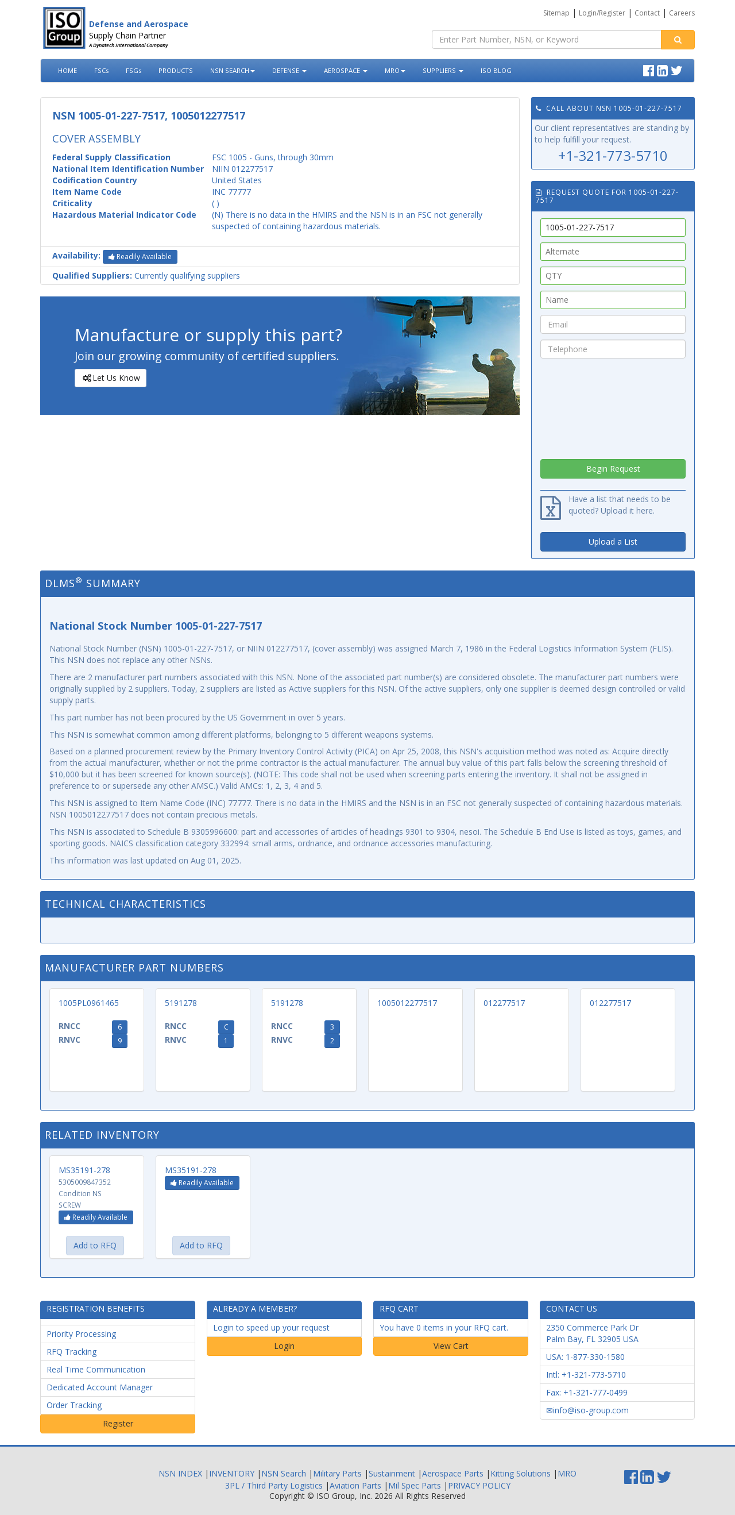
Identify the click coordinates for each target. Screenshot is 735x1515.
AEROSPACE (346, 70)
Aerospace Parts (452, 1473)
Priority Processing (81, 1333)
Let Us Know (110, 378)
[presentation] (613, 405)
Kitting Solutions (520, 1473)
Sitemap (556, 13)
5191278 (181, 1002)
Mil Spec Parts (414, 1485)
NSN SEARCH (232, 70)
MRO (395, 70)
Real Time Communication (96, 1369)
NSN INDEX (180, 1473)
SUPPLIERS (443, 70)
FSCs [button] (101, 70)
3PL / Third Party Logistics (274, 1485)
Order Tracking (74, 1405)
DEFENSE (289, 70)
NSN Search (283, 1473)
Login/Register (602, 13)
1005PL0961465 (89, 1002)
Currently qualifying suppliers (146, 275)
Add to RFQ (95, 1245)
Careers (682, 13)
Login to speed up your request (271, 1327)
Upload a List (613, 541)
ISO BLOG (496, 70)
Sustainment (392, 1473)
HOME (67, 70)
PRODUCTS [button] (175, 70)
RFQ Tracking (71, 1351)
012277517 (504, 1002)
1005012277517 (407, 1002)
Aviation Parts (355, 1485)
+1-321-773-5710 (613, 155)
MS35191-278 (84, 1170)
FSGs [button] (133, 70)
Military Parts (337, 1473)
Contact (647, 13)
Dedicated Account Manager (100, 1387)
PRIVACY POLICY (479, 1485)
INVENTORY (231, 1473)
